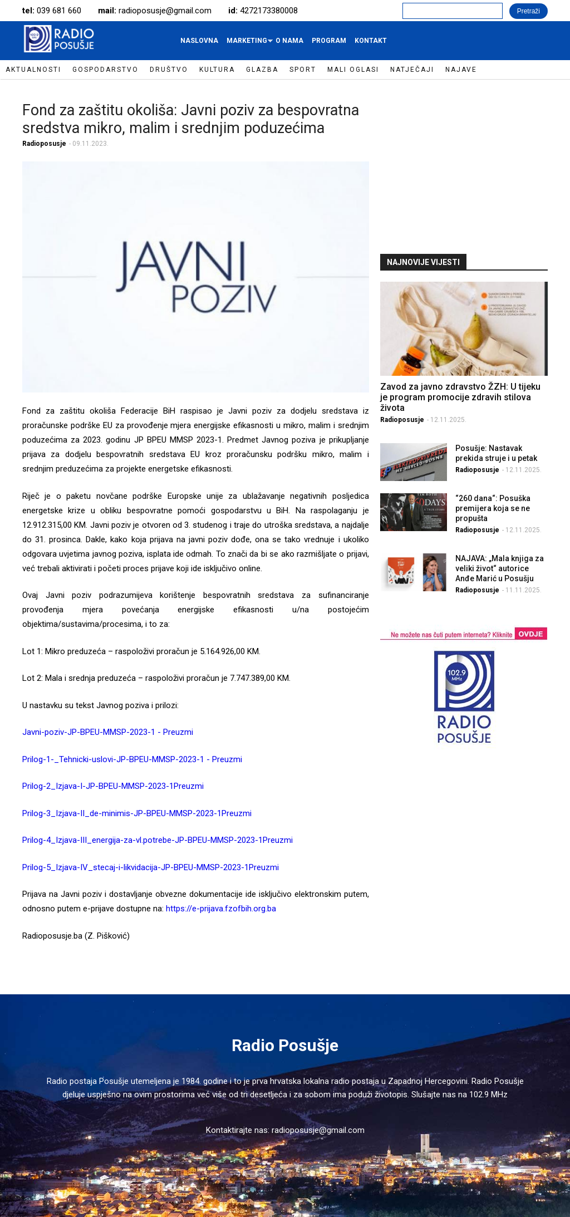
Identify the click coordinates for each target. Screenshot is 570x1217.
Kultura (217, 69)
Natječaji (412, 69)
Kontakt (371, 41)
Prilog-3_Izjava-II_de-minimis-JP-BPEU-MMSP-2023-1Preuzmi (137, 813)
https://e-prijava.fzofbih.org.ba (221, 909)
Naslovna (199, 41)
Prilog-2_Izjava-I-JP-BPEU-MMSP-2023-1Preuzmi (113, 786)
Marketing (248, 43)
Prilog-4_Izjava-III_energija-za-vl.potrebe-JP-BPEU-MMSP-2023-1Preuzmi (157, 840)
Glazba (262, 69)
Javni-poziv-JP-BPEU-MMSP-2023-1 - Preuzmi (107, 732)
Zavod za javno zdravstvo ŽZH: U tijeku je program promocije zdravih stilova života (460, 397)
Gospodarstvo (105, 69)
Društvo (169, 69)
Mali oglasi (353, 69)
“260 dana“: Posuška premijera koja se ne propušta (492, 508)
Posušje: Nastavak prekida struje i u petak (496, 453)
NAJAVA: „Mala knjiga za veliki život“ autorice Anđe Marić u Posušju (499, 568)
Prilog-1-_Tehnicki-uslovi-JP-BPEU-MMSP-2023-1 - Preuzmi (132, 759)
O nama (289, 41)
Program (329, 41)
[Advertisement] (463, 165)
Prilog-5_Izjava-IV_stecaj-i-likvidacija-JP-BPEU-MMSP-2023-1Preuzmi (150, 867)
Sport (302, 69)
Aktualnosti (33, 69)
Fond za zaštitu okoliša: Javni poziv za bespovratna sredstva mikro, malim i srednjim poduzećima (190, 119)
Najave (461, 69)
